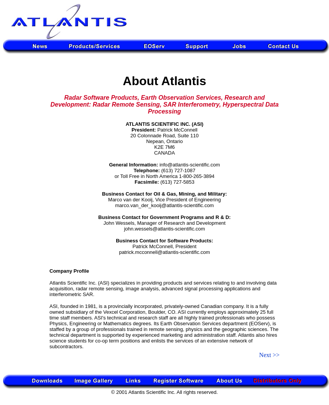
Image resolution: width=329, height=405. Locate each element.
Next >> (269, 355)
